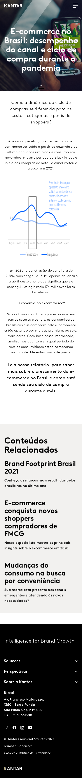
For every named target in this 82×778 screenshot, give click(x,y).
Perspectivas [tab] (16, 672)
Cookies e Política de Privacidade (27, 753)
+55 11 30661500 (19, 715)
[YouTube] (22, 728)
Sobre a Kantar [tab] (18, 682)
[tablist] (41, 701)
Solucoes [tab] (12, 661)
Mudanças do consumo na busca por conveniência (35, 581)
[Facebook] (14, 728)
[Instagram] (6, 728)
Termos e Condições (18, 746)
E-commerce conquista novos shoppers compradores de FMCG (31, 526)
